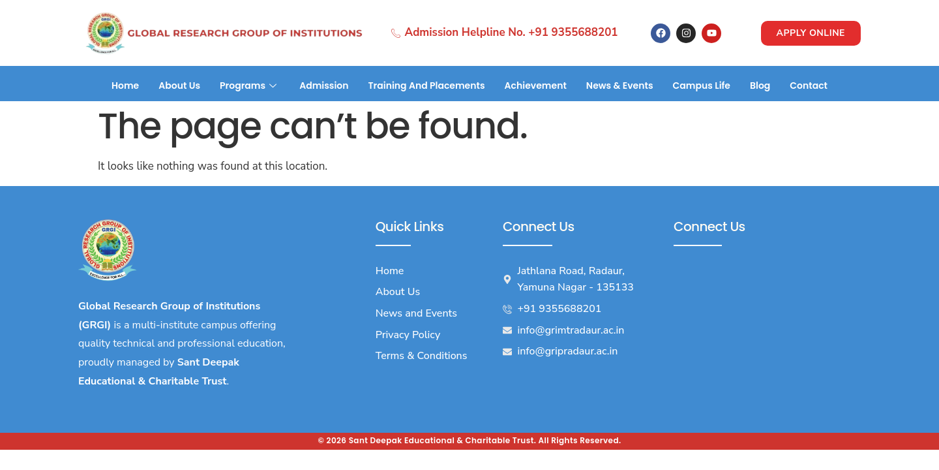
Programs (250, 85)
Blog (760, 85)
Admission (323, 85)
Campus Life (701, 85)
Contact (808, 85)
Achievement (536, 85)
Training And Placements (426, 85)
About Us (179, 85)
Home (125, 85)
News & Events (619, 85)
